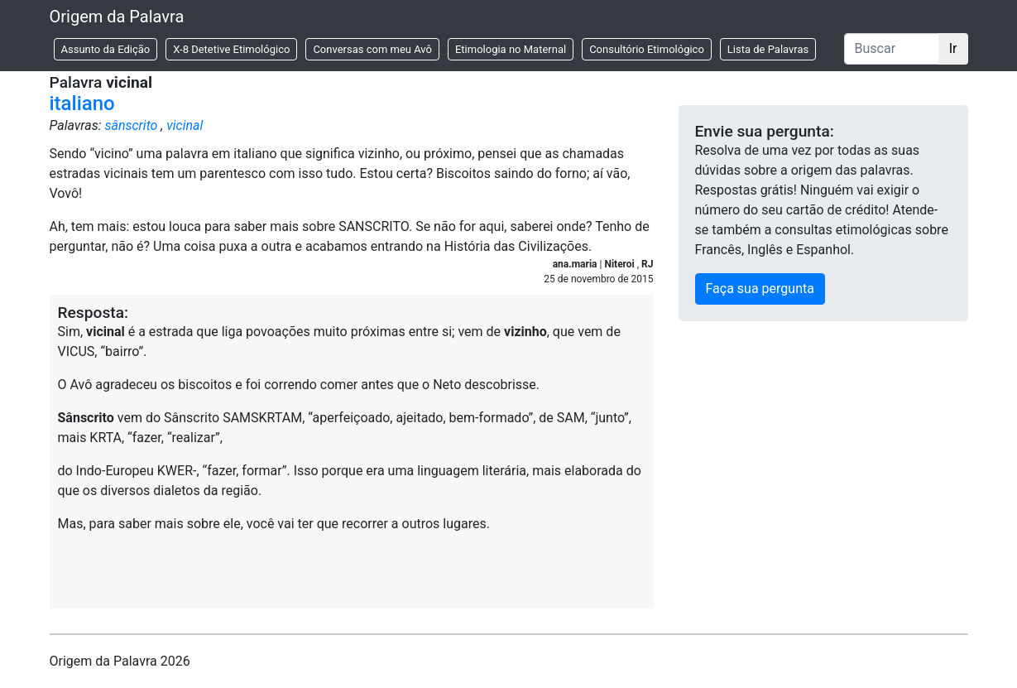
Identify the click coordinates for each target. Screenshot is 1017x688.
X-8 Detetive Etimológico (231, 49)
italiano (82, 103)
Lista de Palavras (767, 49)
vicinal (184, 125)
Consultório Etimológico (646, 49)
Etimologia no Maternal (510, 49)
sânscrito (130, 125)
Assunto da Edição (106, 49)
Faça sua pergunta (760, 288)
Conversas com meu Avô (372, 49)
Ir (953, 48)
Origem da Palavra (117, 16)
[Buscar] (891, 49)
